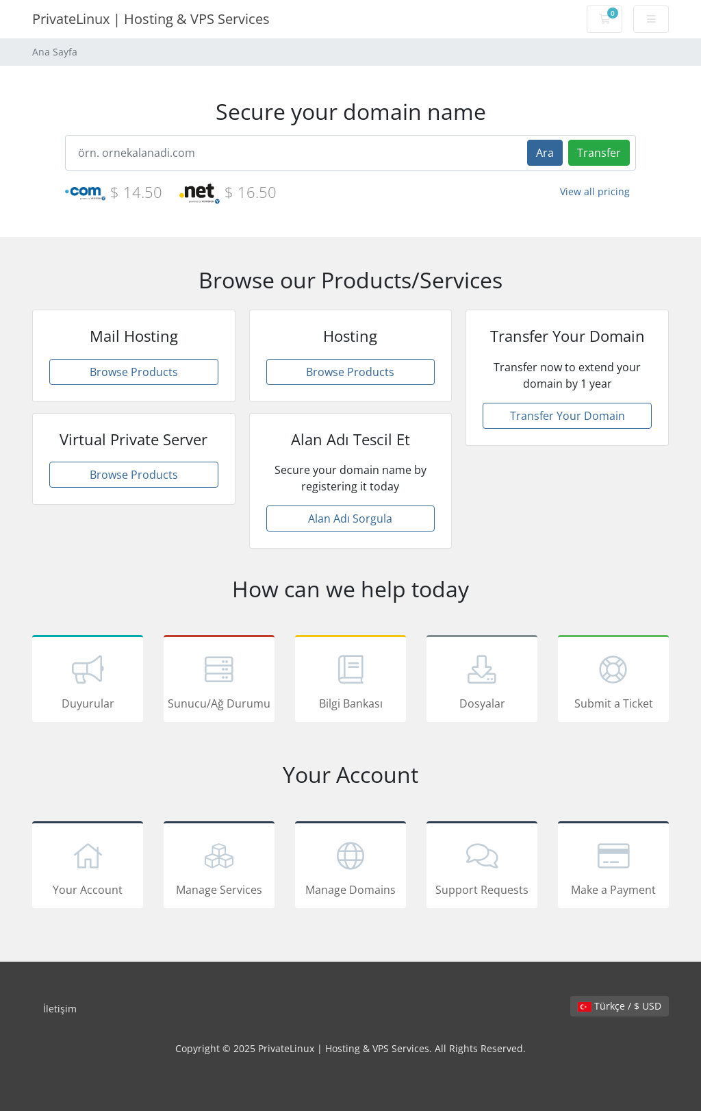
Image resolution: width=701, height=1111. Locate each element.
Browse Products (134, 371)
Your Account (87, 867)
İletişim (60, 1008)
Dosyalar (481, 681)
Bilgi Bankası (350, 681)
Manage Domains (350, 867)
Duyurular (87, 681)
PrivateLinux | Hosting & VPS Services (151, 19)
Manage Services (219, 867)
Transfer (599, 152)
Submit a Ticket (613, 681)
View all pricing (595, 191)
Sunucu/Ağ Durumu (219, 681)
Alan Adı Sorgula (350, 518)
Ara (545, 152)
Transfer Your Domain (567, 415)
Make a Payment (613, 867)
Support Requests (481, 867)
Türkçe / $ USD (619, 1005)
